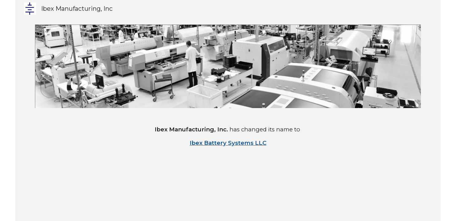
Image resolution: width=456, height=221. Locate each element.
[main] (228, 136)
